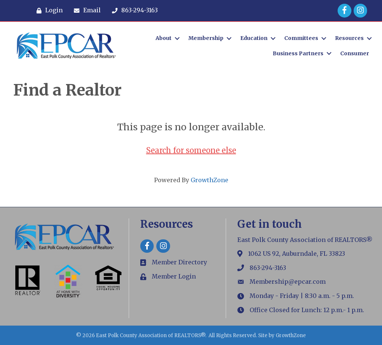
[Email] (85, 10)
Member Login (174, 276)
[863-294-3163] (133, 10)
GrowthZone (209, 180)
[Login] (48, 10)
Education (253, 38)
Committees (301, 38)
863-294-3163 (268, 267)
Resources (349, 38)
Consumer (354, 53)
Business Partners (298, 53)
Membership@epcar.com (288, 281)
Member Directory (179, 262)
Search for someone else (191, 150)
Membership (205, 38)
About (164, 38)
